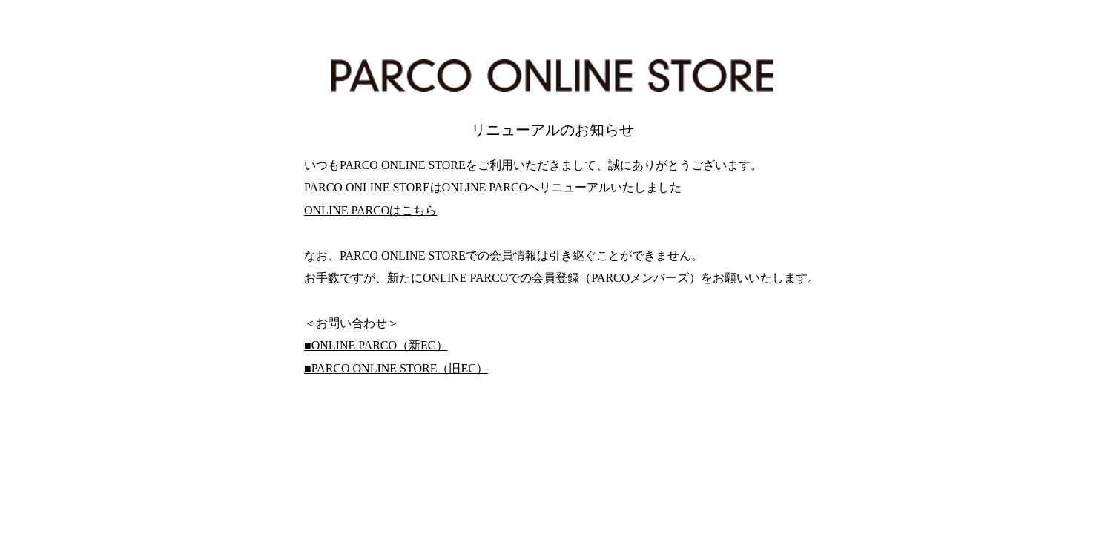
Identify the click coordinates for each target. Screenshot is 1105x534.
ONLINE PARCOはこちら (370, 210)
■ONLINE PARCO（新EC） (376, 345)
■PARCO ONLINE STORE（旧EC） (396, 368)
